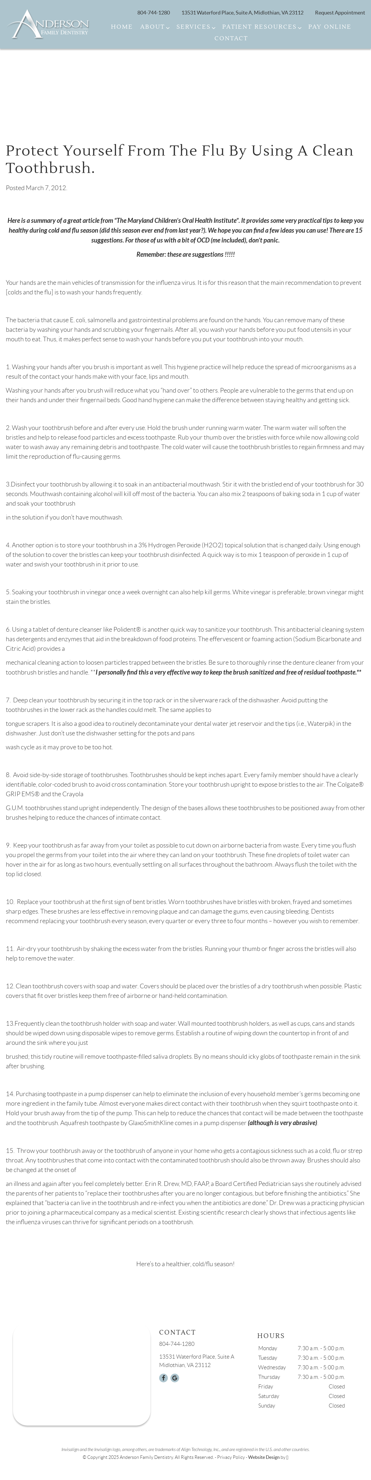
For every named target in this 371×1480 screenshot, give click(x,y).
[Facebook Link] (163, 1378)
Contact (231, 38)
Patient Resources (259, 27)
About (152, 27)
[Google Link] (174, 1378)
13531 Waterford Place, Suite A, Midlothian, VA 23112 (242, 13)
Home (122, 27)
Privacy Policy (231, 1457)
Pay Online (330, 27)
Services (194, 27)
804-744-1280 (153, 13)
